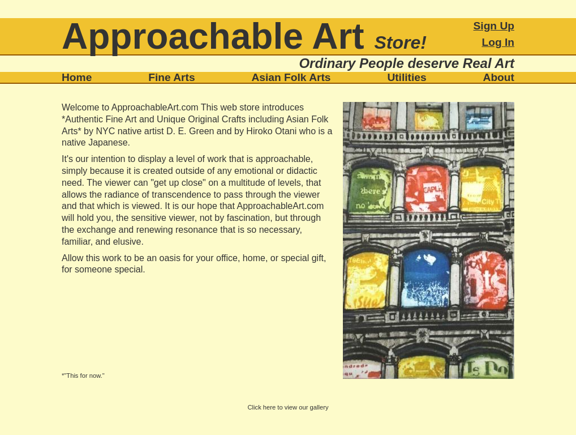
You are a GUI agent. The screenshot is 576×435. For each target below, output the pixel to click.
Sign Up (494, 26)
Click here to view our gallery (287, 407)
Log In (498, 42)
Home (77, 77)
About (498, 77)
